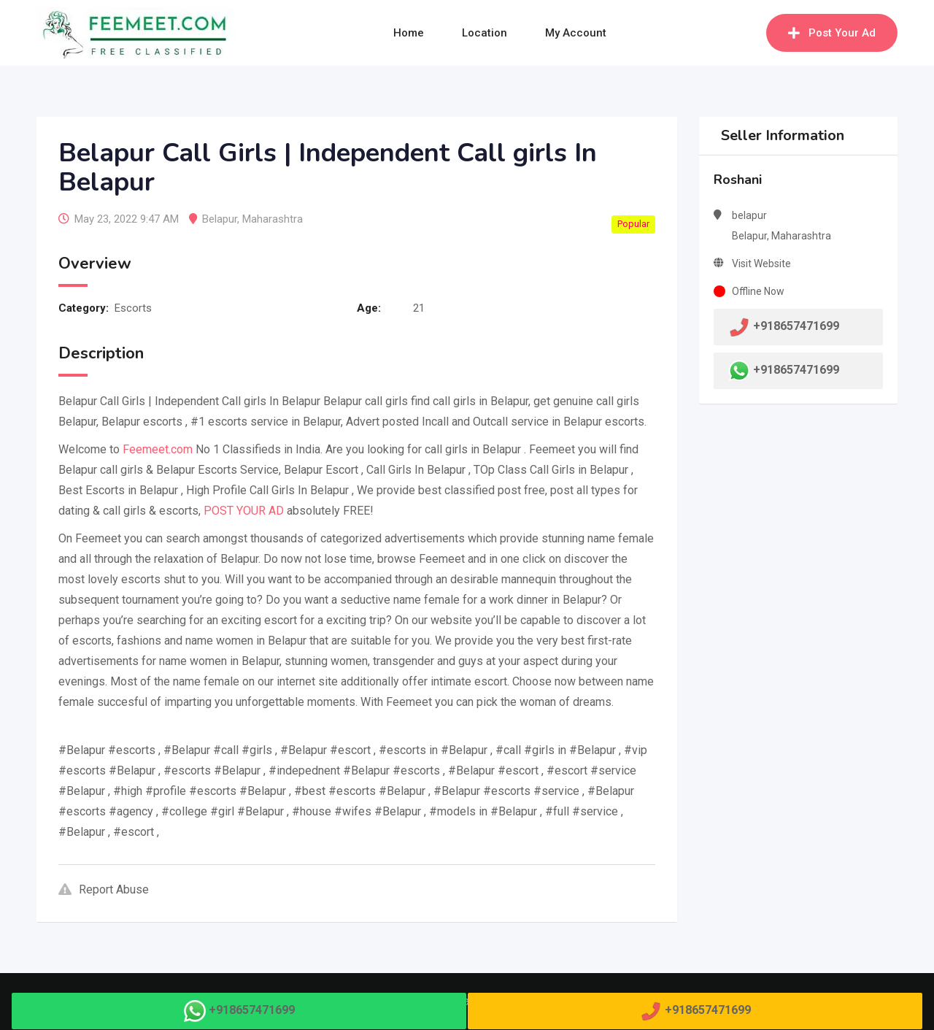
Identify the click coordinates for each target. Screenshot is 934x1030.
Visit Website (761, 263)
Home (408, 32)
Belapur (219, 219)
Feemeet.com (158, 449)
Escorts (133, 308)
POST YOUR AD (244, 511)
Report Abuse (103, 889)
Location (484, 32)
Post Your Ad (832, 32)
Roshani (738, 179)
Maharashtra (272, 219)
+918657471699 (796, 370)
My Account (575, 32)
